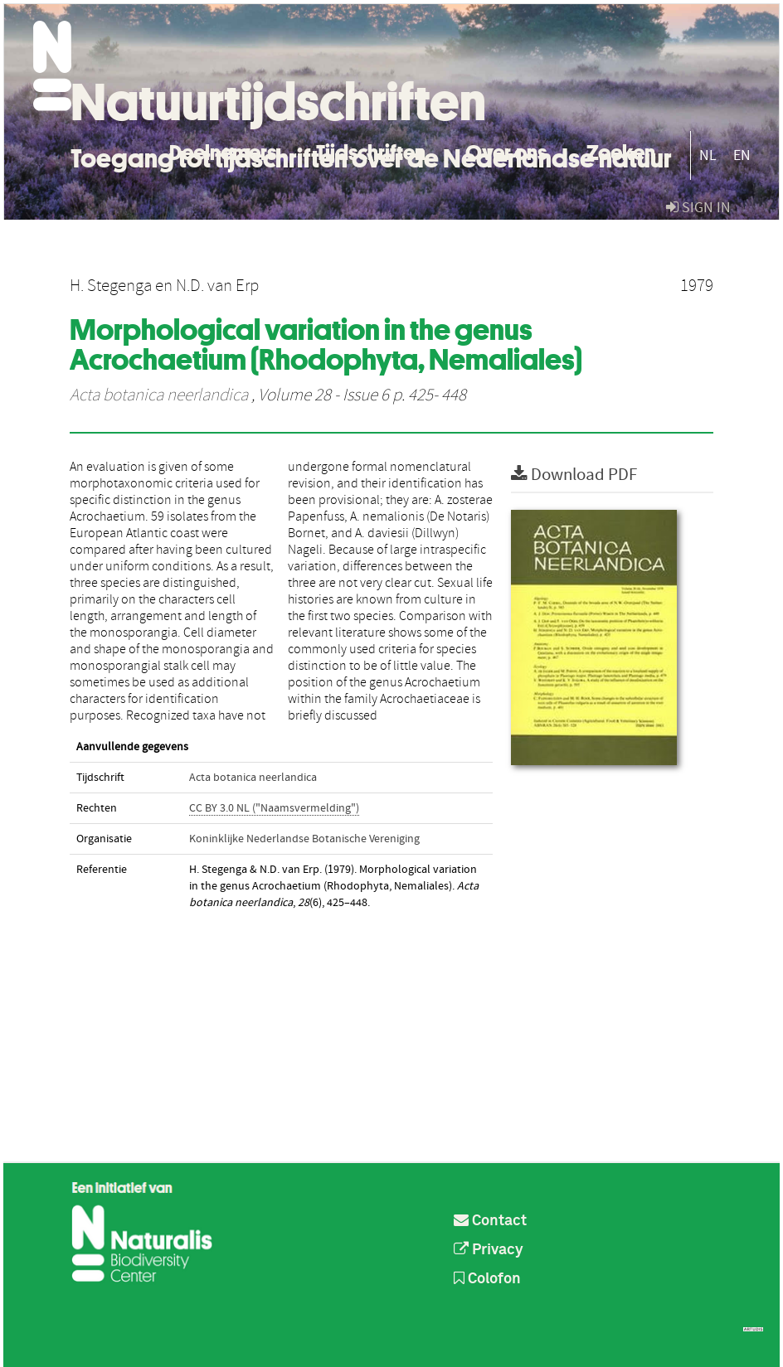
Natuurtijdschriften (278, 102)
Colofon (487, 1279)
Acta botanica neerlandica (159, 395)
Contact (490, 1221)
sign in (698, 207)
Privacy (488, 1250)
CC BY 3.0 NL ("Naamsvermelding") (274, 808)
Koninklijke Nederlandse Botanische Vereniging (304, 839)
